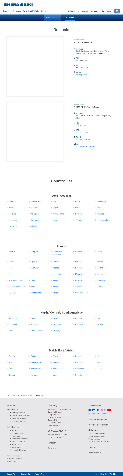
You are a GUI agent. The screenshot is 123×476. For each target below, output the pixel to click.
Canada (78, 318)
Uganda (78, 375)
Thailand (78, 220)
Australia (12, 201)
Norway (34, 280)
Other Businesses (54, 423)
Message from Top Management (59, 409)
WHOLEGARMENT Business (58, 434)
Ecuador (34, 325)
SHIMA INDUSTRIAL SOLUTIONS (100, 442)
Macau (100, 208)
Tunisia (12, 375)
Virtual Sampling (94, 439)
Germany (35, 268)
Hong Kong (101, 201)
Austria (12, 252)
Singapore (13, 220)
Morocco (78, 362)
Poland (56, 280)
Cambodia (57, 201)
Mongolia (35, 214)
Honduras (79, 325)
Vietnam (34, 226)
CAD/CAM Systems (18, 418)
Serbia (33, 287)
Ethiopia (78, 356)
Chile (99, 318)
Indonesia (35, 208)
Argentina (13, 318)
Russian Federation (17, 287)
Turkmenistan (103, 220)
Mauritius (57, 362)
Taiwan (56, 220)
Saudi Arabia (36, 369)
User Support (11, 461)
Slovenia (78, 287)
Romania (70, 18)
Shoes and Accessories (19, 439)
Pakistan (78, 214)
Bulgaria (78, 252)
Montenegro (102, 274)
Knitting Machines (17, 413)
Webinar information (98, 425)
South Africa (58, 369)
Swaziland (79, 369)
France (12, 268)
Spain (99, 287)
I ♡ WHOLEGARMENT (56, 437)
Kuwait (12, 362)
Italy (10, 274)
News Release (95, 405)
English (106, 11)
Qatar (11, 369)
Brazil (55, 318)
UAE (55, 375)
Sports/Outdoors (17, 433)
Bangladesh (36, 201)
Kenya (100, 356)
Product (6, 11)
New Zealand (58, 214)
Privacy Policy (12, 474)
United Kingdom (81, 293)
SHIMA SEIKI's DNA (54, 417)
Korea (77, 208)
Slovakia (56, 287)
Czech (11, 262)
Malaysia (12, 214)
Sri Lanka (35, 220)
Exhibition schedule (98, 419)
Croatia (100, 252)
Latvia (33, 274)
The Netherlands (16, 280)
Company (17, 11)
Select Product (12, 409)
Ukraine (56, 293)
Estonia (78, 262)
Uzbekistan (13, 226)
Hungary (78, 268)
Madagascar (36, 362)
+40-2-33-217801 (82, 60)
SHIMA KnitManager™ (18, 421)
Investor (85, 11)
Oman (100, 362)
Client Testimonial (13, 456)
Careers (94, 11)
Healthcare (15, 436)
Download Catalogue (14, 459)
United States (36, 331)
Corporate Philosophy (55, 412)
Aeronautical (15, 447)
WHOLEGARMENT (31, 11)
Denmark (57, 262)
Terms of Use (39, 474)
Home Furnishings (17, 442)
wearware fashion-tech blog (98, 414)
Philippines (101, 214)
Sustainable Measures (97, 436)
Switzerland (36, 293)
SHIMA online (73, 11)
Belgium (34, 252)
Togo (99, 369)
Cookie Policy (26, 474)
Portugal (78, 280)
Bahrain (12, 356)
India (11, 208)
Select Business (13, 427)
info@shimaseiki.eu (83, 139)
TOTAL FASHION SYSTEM (97, 434)
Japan (55, 208)
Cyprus (34, 262)
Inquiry (44, 11)
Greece (56, 268)
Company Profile (53, 415)
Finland (100, 262)
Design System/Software (20, 415)
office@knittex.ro (82, 75)
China (77, 201)
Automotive (15, 444)
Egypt (55, 356)
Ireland (100, 268)
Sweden (12, 293)
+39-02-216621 (81, 125)
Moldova (78, 274)
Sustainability (53, 420)
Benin (33, 356)
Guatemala (57, 325)
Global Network (52, 18)
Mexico (100, 325)
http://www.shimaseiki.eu (85, 146)
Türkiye (34, 375)
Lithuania (57, 274)
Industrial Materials (18, 450)
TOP (8, 396)
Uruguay (56, 331)
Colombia (13, 325)
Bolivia (33, 318)
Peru (11, 331)
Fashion (14, 430)
